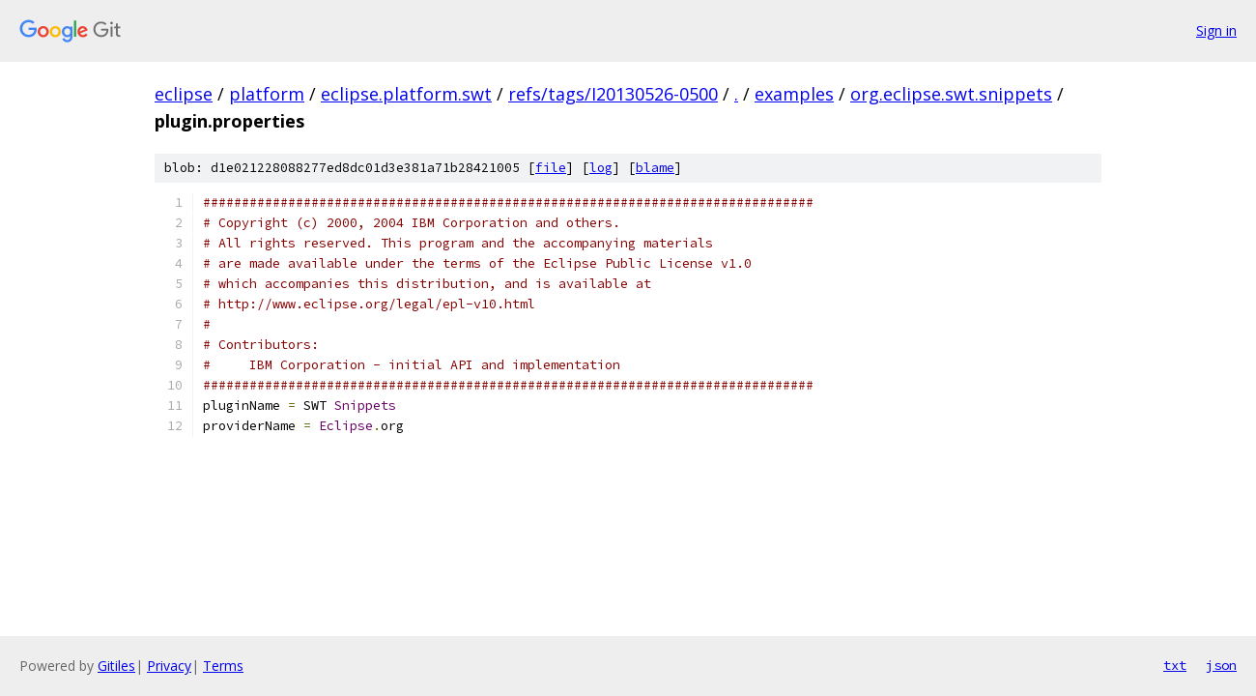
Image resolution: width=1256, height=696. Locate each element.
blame (655, 168)
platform (266, 93)
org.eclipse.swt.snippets (951, 93)
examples (794, 93)
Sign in (1216, 30)
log (601, 168)
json (1221, 665)
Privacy (169, 665)
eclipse (184, 93)
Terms (223, 665)
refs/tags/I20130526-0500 (613, 93)
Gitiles (116, 665)
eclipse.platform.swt (406, 93)
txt (1174, 665)
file (550, 168)
